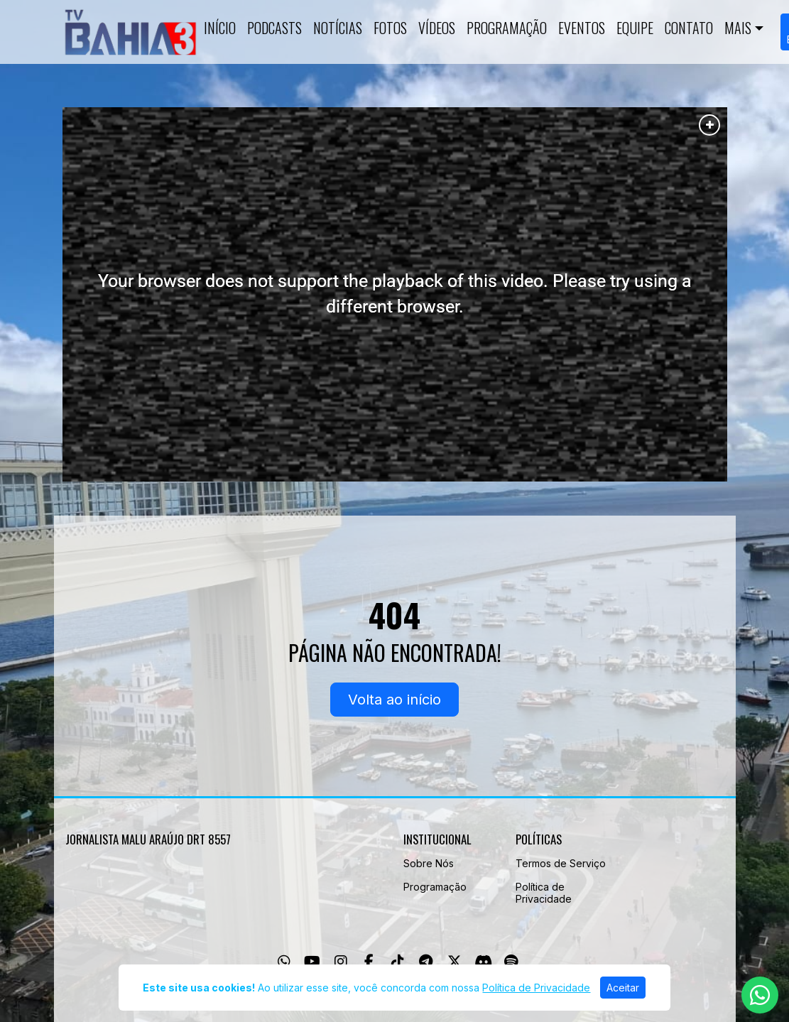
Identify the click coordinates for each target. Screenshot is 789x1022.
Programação (507, 27)
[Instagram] (340, 961)
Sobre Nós (428, 863)
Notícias (337, 27)
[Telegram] (425, 961)
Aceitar (622, 988)
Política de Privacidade (544, 893)
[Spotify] (511, 961)
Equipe (634, 27)
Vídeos (436, 27)
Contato (689, 27)
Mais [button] (737, 27)
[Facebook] (369, 961)
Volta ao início (394, 699)
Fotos (390, 27)
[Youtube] (312, 961)
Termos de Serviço (561, 863)
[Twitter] (454, 961)
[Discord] (483, 961)
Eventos (581, 27)
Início (220, 27)
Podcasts (274, 27)
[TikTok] (397, 961)
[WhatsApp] (284, 961)
